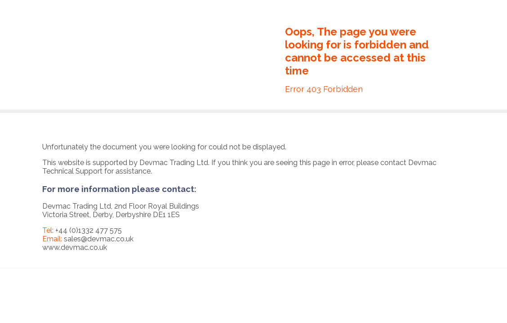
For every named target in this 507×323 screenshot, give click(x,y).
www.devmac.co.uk (74, 247)
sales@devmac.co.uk (98, 239)
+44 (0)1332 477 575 (88, 230)
